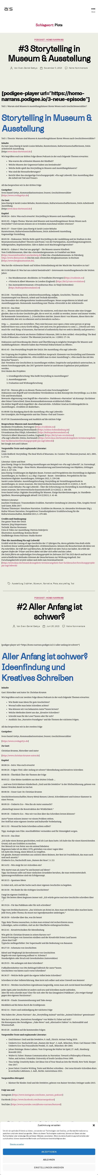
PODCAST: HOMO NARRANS (49, 40)
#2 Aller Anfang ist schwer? (49, 612)
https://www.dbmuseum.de (14, 258)
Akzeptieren (49, 1151)
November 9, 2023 (53, 68)
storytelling (64, 583)
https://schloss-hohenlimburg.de (53, 430)
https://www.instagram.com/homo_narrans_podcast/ (37, 1095)
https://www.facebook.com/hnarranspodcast (33, 1099)
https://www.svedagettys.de (15, 195)
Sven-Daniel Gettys (27, 68)
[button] (93, 1125)
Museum (37, 583)
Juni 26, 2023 (53, 626)
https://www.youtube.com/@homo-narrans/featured (35, 1104)
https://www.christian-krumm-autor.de (20, 755)
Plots (55, 583)
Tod (72, 583)
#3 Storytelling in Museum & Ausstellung (49, 54)
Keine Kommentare (78, 68)
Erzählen (28, 583)
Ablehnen (49, 1159)
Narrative (47, 583)
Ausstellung (17, 583)
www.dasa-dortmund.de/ (19, 151)
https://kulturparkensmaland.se (24, 288)
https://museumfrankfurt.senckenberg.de (21, 255)
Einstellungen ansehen (49, 1167)
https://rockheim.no (74, 278)
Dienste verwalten (17, 1144)
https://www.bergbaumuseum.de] (18, 261)
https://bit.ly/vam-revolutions (70, 281)
